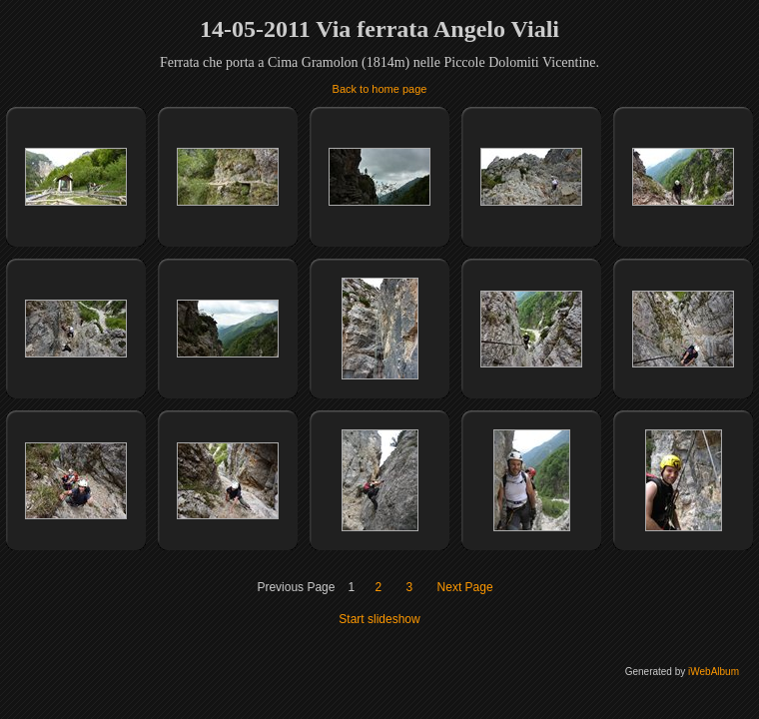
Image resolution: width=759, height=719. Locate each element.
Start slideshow (379, 619)
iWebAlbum (713, 671)
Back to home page (380, 89)
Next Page (465, 587)
